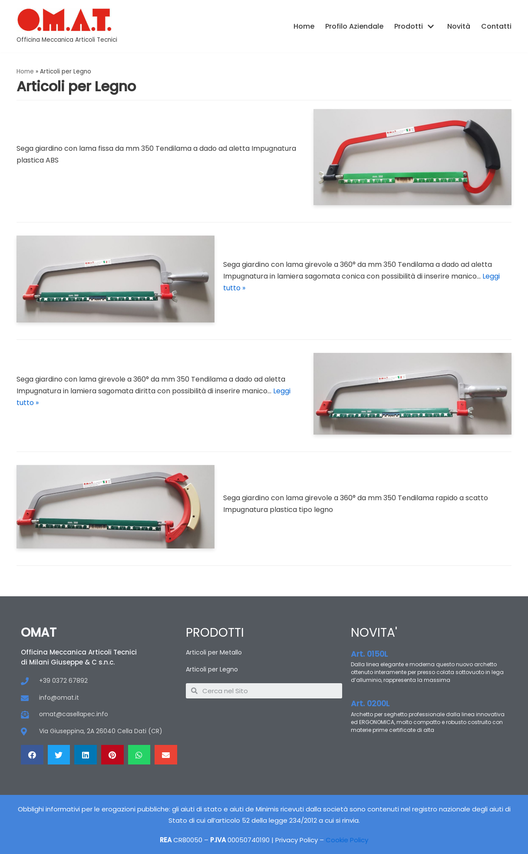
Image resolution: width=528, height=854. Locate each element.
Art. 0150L (369, 653)
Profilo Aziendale (354, 26)
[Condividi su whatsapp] (139, 754)
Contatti (496, 26)
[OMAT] (66, 26)
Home (304, 26)
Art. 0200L (370, 703)
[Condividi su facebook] (32, 754)
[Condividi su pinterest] (112, 754)
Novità (458, 26)
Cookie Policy (347, 839)
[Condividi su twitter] (59, 754)
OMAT (38, 632)
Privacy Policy (296, 839)
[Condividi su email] (166, 754)
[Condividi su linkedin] (85, 754)
